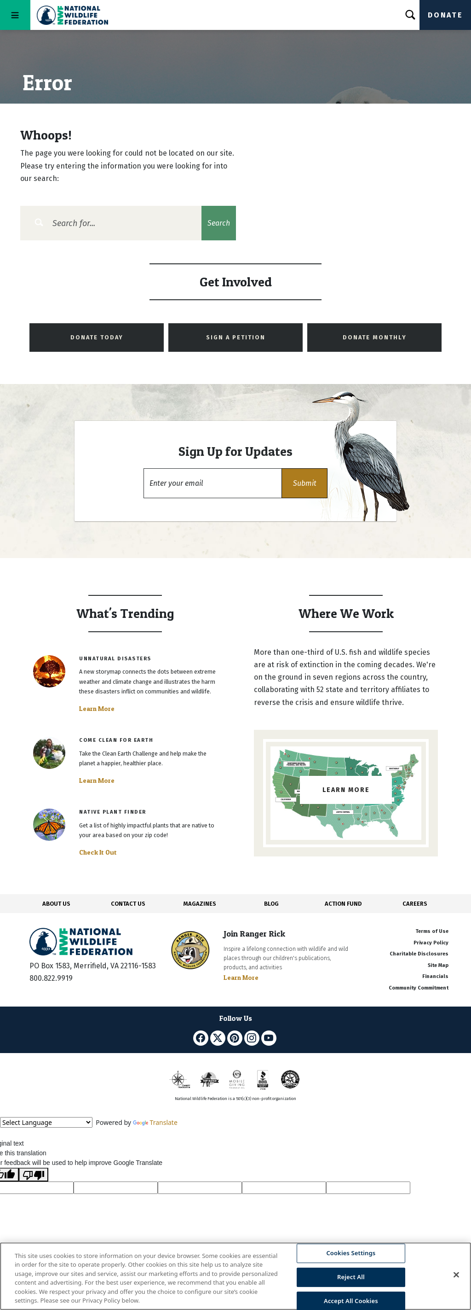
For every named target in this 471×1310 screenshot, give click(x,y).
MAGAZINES (200, 903)
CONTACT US (128, 903)
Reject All (351, 1277)
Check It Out (98, 852)
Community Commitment (418, 988)
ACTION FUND (343, 903)
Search (218, 223)
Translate (155, 1122)
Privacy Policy (431, 943)
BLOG (271, 903)
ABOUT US (56, 903)
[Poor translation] (33, 1175)
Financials (435, 976)
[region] (235, 1276)
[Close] (456, 1275)
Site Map (438, 965)
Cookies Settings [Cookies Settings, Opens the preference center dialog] (350, 1253)
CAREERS (414, 903)
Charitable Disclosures (419, 954)
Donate (445, 15)
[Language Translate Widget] (46, 1122)
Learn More (97, 708)
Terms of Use (431, 931)
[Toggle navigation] (15, 15)
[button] (304, 483)
